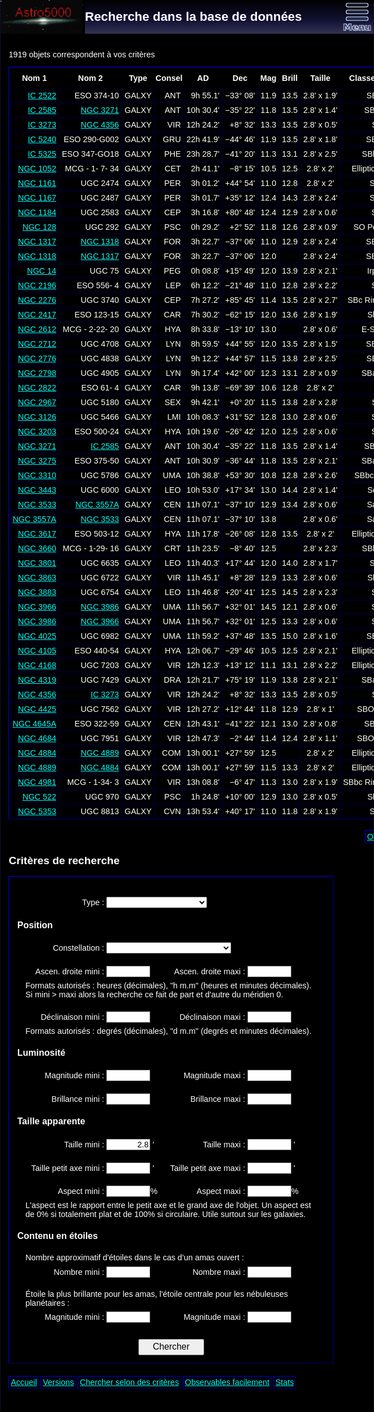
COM (171, 752)
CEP (172, 212)
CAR (172, 314)
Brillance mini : (79, 1099)
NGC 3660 (37, 548)
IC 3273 (42, 124)
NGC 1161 (37, 183)
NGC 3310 (37, 475)
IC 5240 (42, 139)
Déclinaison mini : (73, 1017)
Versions (58, 1382)
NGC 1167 (37, 197)
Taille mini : (85, 1144)
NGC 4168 (37, 665)
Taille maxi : (225, 1144)
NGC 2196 (37, 285)
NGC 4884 (37, 752)
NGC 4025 (37, 636)
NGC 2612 (37, 329)
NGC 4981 (37, 782)
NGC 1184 (37, 212)
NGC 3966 (37, 606)
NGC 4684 (37, 738)
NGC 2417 (37, 314)
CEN (172, 504)
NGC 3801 (37, 563)
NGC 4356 (100, 124)
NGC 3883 (37, 592)
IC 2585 (42, 110)
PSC (172, 227)
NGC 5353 (37, 811)
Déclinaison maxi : (213, 1017)
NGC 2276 (37, 300)
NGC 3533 (37, 504)
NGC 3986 (100, 606)
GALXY (138, 95)
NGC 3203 (37, 431)
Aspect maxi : (222, 1191)
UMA (172, 475)
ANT (173, 95)
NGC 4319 (37, 679)
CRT (172, 548)
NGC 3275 (37, 460)
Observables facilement (227, 1382)
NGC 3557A (97, 504)
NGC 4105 (37, 650)
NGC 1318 (100, 241)
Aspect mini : (82, 1191)
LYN (173, 343)
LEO (173, 489)
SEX (173, 402)
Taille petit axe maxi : (208, 1168)
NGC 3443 (37, 489)
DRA (172, 679)
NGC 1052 (37, 168)
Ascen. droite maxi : (210, 971)
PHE (172, 153)
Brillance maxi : (218, 1099)
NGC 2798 (37, 373)
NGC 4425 (37, 709)
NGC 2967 (37, 402)
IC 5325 (42, 153)
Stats (285, 1382)
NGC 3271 (100, 110)
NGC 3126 (37, 416)
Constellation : (79, 947)
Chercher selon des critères (129, 1382)
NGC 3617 (37, 533)
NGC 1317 (37, 241)
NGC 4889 (100, 752)
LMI (174, 416)
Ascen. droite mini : (70, 971)
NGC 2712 (37, 343)
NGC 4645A (34, 723)
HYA (173, 329)
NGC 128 (39, 227)
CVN (172, 811)
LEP (173, 285)
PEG (172, 270)
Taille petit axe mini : (69, 1168)
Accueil (24, 1382)
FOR (172, 241)
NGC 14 (41, 270)
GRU (172, 139)
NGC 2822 (37, 387)
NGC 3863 (37, 577)
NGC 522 (39, 796)
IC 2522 (42, 95)
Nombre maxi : (219, 1272)
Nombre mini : (80, 1272)
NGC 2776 (37, 358)
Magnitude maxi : (215, 1075)
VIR (174, 124)
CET (173, 168)
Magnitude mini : (76, 1075)
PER (172, 183)
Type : (94, 902)
